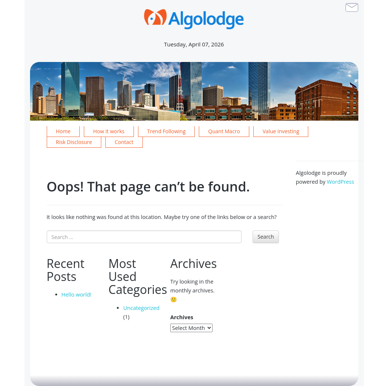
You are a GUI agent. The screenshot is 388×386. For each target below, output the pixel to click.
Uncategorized (141, 307)
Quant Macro (224, 131)
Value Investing (281, 131)
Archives (181, 317)
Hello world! (77, 294)
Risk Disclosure (74, 141)
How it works (108, 131)
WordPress (340, 181)
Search (265, 236)
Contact (124, 141)
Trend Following (166, 131)
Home (63, 131)
